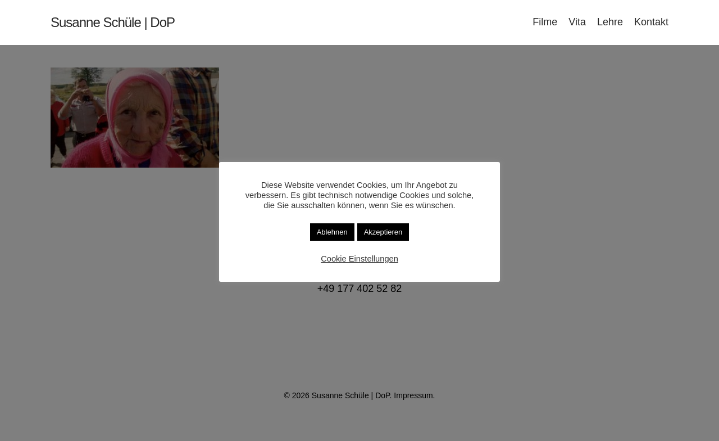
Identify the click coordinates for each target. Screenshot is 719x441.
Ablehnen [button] (332, 232)
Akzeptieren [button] (383, 232)
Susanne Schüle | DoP (113, 22)
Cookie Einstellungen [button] (359, 258)
